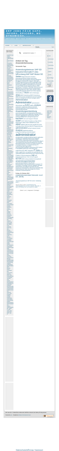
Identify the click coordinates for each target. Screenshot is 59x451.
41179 (32, 90)
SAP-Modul (8, 113)
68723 (39, 121)
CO (38, 144)
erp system (9, 162)
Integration (30, 150)
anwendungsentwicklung (12, 253)
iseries (8, 188)
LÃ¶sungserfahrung (21, 89)
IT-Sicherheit (9, 62)
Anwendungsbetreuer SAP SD (29, 69)
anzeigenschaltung (28, 137)
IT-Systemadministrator (11, 181)
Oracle (8, 280)
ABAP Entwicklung (25, 95)
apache (35, 137)
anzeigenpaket (19, 137)
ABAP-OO (18, 96)
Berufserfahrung (10, 265)
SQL (8, 279)
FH (35, 84)
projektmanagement (11, 260)
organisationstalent (20, 153)
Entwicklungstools (25, 170)
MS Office (9, 224)
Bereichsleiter (10, 109)
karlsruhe (9, 227)
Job (35, 87)
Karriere (9, 120)
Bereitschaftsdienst (36, 79)
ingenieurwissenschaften (12, 129)
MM (37, 152)
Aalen (37, 92)
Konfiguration (10, 157)
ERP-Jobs (9, 275)
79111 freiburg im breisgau (9, 164)
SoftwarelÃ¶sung (11, 58)
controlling (9, 218)
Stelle (10, 308)
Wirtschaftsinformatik (12, 303)
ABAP (8, 222)
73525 (26, 92)
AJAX (27, 105)
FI (16, 148)
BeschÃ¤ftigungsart (51, 77)
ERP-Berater (8, 267)
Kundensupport (36, 88)
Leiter (27, 89)
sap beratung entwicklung (9, 75)
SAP (28, 74)
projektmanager (10, 247)
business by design (31, 143)
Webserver (9, 179)
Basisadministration (21, 143)
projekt (8, 296)
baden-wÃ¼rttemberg (10, 244)
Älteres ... (49, 117)
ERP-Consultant (9, 203)
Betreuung (27, 164)
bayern (8, 233)
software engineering (9, 111)
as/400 (8, 212)
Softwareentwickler (11, 276)
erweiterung (9, 64)
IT (7, 314)
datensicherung (10, 78)
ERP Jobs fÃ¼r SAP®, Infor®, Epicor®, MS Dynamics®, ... (24, 33)
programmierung (11, 288)
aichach (30, 128)
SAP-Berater (8, 236)
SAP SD (9, 214)
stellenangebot (10, 307)
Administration (10, 252)
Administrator (10, 300)
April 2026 (49, 110)
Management (23, 90)
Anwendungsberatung (31, 108)
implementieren (10, 170)
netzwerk (9, 142)
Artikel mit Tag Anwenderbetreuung (29, 39)
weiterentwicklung (11, 204)
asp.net (8, 81)
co (7, 59)
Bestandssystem (20, 164)
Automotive (34, 78)
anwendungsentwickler (12, 217)
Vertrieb (8, 278)
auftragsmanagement (32, 116)
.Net (28, 157)
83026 (17, 122)
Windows (9, 134)
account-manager (31, 98)
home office (8, 83)
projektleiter (9, 148)
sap (10, 313)
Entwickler (9, 284)
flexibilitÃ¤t (20, 148)
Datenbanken (19, 166)
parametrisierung (30, 153)
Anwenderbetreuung (31, 184)
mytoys (8, 205)
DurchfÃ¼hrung (27, 166)
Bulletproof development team (24, 415)
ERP (8, 313)
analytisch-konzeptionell (35, 159)
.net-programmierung (21, 142)
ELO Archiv (37, 169)
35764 (28, 90)
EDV (11, 310)
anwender (34, 107)
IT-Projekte (9, 159)
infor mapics (8, 172)
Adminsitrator (19, 105)
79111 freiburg (8, 209)
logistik (8, 95)
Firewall (18, 85)
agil (24, 105)
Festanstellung (30, 84)
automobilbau (19, 139)
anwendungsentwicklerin (22, 162)
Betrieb (24, 80)
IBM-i (26, 150)
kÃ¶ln (8, 108)
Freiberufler (9, 89)
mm (8, 88)
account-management (21, 98)
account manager (37, 96)
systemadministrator (11, 250)
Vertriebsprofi (10, 106)
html (8, 105)
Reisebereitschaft (11, 166)
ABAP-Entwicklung (9, 116)
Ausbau (29, 78)
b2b (30, 139)
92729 (18, 159)
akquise (34, 128)
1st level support (33, 157)
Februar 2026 (49, 114)
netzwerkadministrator (12, 72)
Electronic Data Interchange (26, 169)
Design (8, 138)
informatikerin (10, 161)
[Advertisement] (29, 14)
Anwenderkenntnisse (21, 78)
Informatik (9, 311)
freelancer (9, 231)
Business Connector (35, 164)
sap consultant (9, 222)
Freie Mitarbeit (9, 196)
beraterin (9, 71)
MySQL (8, 185)
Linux (8, 114)
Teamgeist (9, 85)
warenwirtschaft (10, 186)
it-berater (9, 154)
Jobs (8, 310)
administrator (26, 135)
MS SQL (40, 152)
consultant (9, 270)
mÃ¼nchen (9, 272)
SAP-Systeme (9, 226)
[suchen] (29, 53)
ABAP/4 (23, 124)
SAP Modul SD (36, 74)
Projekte (18, 155)
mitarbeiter (9, 298)
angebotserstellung (27, 107)
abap (18, 95)
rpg (7, 210)
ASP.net (37, 115)
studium (9, 273)
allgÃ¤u (32, 105)
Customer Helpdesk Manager (34, 165)
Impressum (27, 45)
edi (7, 219)
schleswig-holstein (9, 216)
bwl (8, 271)
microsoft (9, 256)
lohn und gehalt (27, 152)
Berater (8, 258)
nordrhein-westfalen (9, 240)
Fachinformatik (10, 241)
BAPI (27, 141)
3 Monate (35, 118)
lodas (17, 152)
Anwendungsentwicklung (26, 111)
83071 (20, 122)
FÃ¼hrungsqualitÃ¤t (21, 84)
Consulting (9, 277)
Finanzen (38, 84)
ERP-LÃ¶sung (9, 127)
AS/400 (40, 142)
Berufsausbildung (11, 178)
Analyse (9, 220)
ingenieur (9, 184)
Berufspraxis (19, 80)
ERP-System (39, 147)
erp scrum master (9, 68)
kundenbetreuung (11, 93)
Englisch (9, 57)
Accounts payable (32, 124)
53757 (23, 121)
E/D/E (32, 166)
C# (10, 108)
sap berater (8, 229)
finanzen (9, 102)
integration (9, 234)
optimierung (9, 167)
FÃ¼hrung (38, 83)
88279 (28, 122)
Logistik (21, 152)
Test (8, 97)
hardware (9, 207)
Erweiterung (26, 83)
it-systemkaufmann (11, 96)
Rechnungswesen (11, 155)
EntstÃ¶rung (19, 82)
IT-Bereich (9, 132)
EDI (36, 166)
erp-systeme (9, 292)
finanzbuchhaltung (11, 98)
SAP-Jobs (9, 293)
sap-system (8, 255)
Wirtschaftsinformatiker (12, 281)
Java (8, 140)
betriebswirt (9, 194)
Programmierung (39, 153)
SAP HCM (9, 169)
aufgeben (36, 138)
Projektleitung (10, 283)
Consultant (18, 165)
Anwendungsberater (11, 156)
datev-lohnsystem (26, 146)
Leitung (17, 90)
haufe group (8, 191)
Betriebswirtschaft (11, 261)
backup (33, 139)
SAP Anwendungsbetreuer (12, 100)
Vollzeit (8, 295)
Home (7, 45)
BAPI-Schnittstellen (34, 141)
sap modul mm (9, 136)
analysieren (19, 107)
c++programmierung (31, 144)
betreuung (9, 133)
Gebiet (21, 85)
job (7, 308)
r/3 (21, 155)
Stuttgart (9, 124)
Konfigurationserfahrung (12, 158)
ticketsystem (10, 152)
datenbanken (10, 139)
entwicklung (9, 264)
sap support (9, 141)
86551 (24, 122)
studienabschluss (11, 232)
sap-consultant (9, 199)
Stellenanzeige (10, 94)
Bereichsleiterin (27, 79)
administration (22, 128)
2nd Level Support (28, 118)
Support (9, 263)
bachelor (19, 118)
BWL (27, 80)
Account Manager (9, 119)
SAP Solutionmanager (11, 87)
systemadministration (12, 257)
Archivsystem (31, 115)
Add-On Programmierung (36, 126)
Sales (8, 242)
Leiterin (39, 89)
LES (41, 150)
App (29, 162)
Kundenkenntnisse (27, 88)
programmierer (10, 290)
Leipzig (8, 211)
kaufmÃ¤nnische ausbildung (11, 80)
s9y (11, 415)
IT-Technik (24, 87)
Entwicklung (25, 82)
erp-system (8, 305)
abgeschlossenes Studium (28, 76)
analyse (37, 105)
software (9, 285)
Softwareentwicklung (11, 287)
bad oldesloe (9, 174)
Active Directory (25, 126)
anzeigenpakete (31, 113)
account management (26, 96)
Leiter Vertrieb (33, 89)
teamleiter (9, 187)
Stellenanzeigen (10, 73)
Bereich (49, 55)
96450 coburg (24, 159)
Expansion (32, 83)
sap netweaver (9, 150)
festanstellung (10, 302)
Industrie (9, 146)
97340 (34, 92)
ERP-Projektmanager (10, 104)
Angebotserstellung (28, 130)
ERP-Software (9, 249)
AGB (16, 45)
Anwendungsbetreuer (12, 144)
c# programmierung (11, 91)
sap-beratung (9, 192)
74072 (30, 92)
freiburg (8, 128)
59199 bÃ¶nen (19, 92)
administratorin (35, 103)
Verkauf (8, 201)
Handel (25, 85)
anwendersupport (30, 132)
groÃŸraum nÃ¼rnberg (29, 148)
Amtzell (38, 128)
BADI (25, 141)
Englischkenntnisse (11, 60)
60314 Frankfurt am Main (31, 121)
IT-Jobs (8, 309)
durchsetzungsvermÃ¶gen (22, 147)
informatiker (9, 299)
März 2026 (49, 112)
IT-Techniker (30, 87)
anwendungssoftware (21, 113)
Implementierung (11, 189)
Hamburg (9, 125)
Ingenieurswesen (32, 85)
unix (8, 135)
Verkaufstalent (10, 177)
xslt (8, 143)
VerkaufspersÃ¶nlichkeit (12, 70)
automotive (26, 139)
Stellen (8, 301)
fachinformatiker (10, 286)
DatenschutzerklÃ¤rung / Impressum (29, 450)
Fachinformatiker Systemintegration (11, 122)
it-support (9, 175)
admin (38, 98)
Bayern (41, 141)
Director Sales (32, 80)
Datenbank (9, 246)
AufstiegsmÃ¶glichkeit (21, 116)
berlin (8, 269)
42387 (18, 121)
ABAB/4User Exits (34, 122)
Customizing (10, 262)
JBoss (8, 197)
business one (39, 143)
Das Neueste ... (49, 116)
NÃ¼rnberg (21, 74)
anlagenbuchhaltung (21, 132)
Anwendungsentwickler (22, 109)
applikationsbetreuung (28, 138)
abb (26, 124)
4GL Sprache (37, 90)
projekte (9, 294)
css (8, 147)
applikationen (24, 115)
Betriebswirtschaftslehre (12, 131)
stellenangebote (10, 182)
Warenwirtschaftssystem (12, 151)
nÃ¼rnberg (9, 238)
